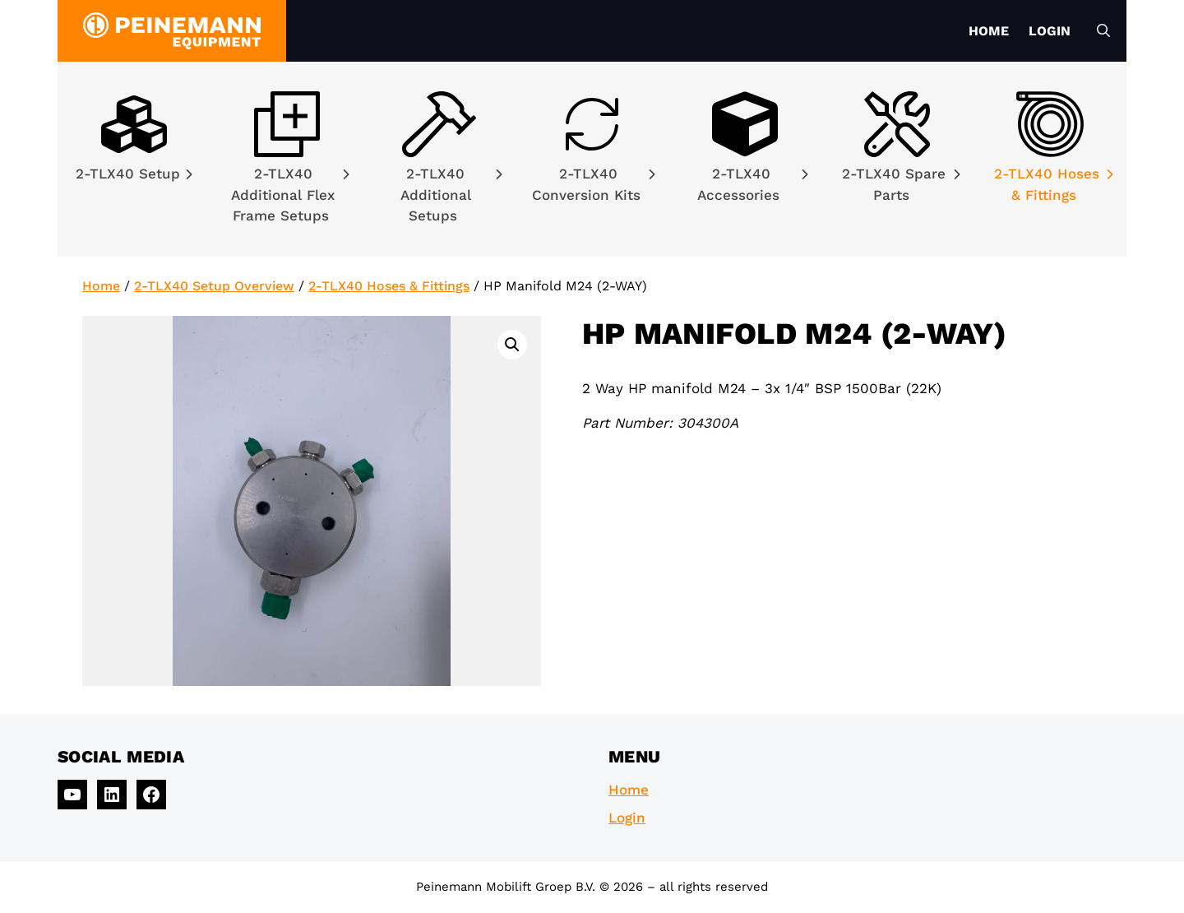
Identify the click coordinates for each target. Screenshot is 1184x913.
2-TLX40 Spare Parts (901, 184)
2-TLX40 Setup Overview (214, 286)
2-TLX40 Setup (134, 173)
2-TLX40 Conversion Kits (593, 184)
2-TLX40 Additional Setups (451, 194)
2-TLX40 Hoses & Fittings (1053, 184)
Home (989, 31)
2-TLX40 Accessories (752, 184)
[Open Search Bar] (1103, 31)
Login (1050, 31)
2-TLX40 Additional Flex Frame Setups (290, 194)
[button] (512, 344)
